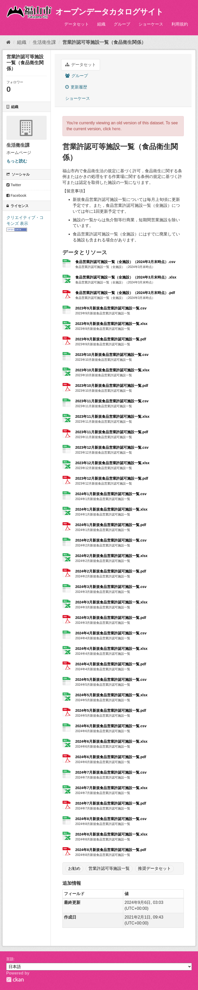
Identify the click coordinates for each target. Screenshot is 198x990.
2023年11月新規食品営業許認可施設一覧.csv (111, 401)
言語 (9, 959)
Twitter (13, 185)
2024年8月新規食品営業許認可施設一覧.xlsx (111, 834)
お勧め (74, 868)
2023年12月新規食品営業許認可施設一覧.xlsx (112, 463)
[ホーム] (8, 42)
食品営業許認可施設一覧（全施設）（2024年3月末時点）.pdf (125, 293)
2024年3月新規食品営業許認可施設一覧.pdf (110, 618)
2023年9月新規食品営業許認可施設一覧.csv (110, 308)
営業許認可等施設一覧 (109, 868)
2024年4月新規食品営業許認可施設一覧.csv (110, 633)
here (116, 129)
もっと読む (16, 161)
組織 (101, 24)
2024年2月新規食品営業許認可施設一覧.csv (110, 540)
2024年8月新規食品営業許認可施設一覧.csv (110, 819)
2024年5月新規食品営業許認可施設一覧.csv (110, 679)
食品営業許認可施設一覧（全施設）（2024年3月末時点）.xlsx (125, 277)
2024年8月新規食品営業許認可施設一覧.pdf (110, 850)
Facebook (16, 195)
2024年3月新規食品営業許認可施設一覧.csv (110, 587)
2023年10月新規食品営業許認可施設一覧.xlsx (112, 370)
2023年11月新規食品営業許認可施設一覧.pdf (111, 432)
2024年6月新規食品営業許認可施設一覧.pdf (110, 757)
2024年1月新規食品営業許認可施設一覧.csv (110, 494)
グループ (122, 24)
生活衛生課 (44, 42)
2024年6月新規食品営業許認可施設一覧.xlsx (111, 741)
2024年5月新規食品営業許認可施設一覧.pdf (110, 710)
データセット (76, 24)
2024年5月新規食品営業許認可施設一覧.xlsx (111, 695)
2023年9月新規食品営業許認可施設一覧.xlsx (111, 324)
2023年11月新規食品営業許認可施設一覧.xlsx (112, 416)
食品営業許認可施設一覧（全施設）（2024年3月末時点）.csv (125, 262)
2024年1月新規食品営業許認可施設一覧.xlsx (111, 509)
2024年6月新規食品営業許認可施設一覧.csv (110, 726)
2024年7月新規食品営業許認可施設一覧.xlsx (111, 788)
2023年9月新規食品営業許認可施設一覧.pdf (110, 339)
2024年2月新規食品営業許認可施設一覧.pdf (110, 571)
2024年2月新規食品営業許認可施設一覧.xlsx (111, 556)
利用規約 (179, 24)
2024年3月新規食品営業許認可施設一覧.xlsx (111, 602)
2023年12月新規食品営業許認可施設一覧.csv (111, 447)
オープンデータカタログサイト (109, 11)
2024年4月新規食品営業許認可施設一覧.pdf (110, 664)
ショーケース (150, 24)
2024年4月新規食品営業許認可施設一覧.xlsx (111, 649)
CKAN (15, 979)
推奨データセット (154, 868)
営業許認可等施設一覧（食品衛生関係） (104, 42)
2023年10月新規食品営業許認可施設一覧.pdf (111, 385)
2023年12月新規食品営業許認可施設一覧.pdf (111, 478)
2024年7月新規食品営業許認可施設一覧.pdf (110, 803)
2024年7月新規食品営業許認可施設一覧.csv (110, 772)
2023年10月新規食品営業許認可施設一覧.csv (111, 355)
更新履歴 (76, 87)
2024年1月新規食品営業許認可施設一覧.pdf (110, 525)
